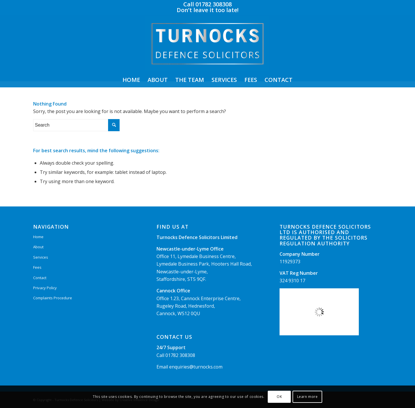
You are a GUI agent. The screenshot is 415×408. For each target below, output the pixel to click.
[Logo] (207, 43)
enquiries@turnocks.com (195, 367)
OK (279, 396)
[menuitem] (131, 80)
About (38, 246)
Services (40, 257)
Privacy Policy (45, 287)
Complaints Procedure (52, 297)
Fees (37, 267)
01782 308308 (180, 355)
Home (38, 236)
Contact (39, 277)
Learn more (307, 396)
